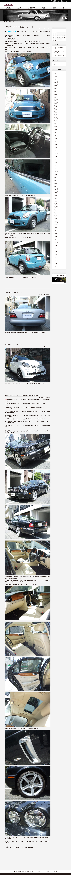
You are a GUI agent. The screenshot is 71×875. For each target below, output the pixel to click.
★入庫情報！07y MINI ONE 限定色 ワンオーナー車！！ (20, 27)
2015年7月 (55, 266)
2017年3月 (55, 236)
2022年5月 (55, 144)
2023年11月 (56, 117)
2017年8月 (55, 228)
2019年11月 (56, 189)
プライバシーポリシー (53, 871)
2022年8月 (55, 139)
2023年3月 (55, 129)
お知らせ (41, 28)
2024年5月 (55, 109)
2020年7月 (55, 177)
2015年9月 (55, 263)
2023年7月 (55, 123)
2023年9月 (55, 120)
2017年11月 (56, 224)
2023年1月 (55, 132)
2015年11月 (56, 260)
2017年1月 (55, 239)
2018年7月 (55, 212)
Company (44, 8)
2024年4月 (55, 111)
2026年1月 (55, 79)
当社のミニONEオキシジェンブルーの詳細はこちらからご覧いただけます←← (24, 277)
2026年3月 (55, 76)
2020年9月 (55, 174)
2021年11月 (56, 153)
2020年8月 (55, 176)
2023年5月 (55, 126)
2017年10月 (56, 225)
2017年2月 (55, 237)
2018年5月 (55, 215)
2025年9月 (55, 85)
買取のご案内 (24, 871)
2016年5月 (55, 251)
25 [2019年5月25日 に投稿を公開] (62, 37)
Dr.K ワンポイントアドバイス (31, 871)
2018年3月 (55, 218)
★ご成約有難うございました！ (13, 292)
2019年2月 (55, 203)
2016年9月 (55, 245)
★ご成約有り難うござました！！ (59, 55)
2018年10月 (56, 207)
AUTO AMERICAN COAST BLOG (60, 275)
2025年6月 (55, 90)
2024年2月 (55, 114)
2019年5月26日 (48, 28)
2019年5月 (55, 198)
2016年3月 (55, 254)
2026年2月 (55, 78)
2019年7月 (55, 195)
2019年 (10, 21)
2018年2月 (55, 219)
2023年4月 (55, 127)
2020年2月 (55, 185)
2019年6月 (55, 197)
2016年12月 (56, 240)
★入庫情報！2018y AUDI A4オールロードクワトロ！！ (59, 49)
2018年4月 (55, 216)
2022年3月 (55, 147)
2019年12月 (56, 188)
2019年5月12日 (48, 397)
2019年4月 (55, 200)
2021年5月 (55, 162)
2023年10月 (56, 118)
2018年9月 (55, 209)
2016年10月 (56, 243)
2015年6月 (55, 268)
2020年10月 (56, 173)
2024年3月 (55, 112)
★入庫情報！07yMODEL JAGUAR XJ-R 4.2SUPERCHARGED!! (22, 395)
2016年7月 (55, 248)
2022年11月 (56, 135)
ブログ (7, 21)
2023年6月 (55, 124)
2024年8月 (55, 105)
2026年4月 (55, 75)
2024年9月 (55, 103)
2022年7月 (55, 141)
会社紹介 (39, 871)
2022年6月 (55, 142)
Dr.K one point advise (31, 8)
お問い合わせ (47, 871)
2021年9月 (55, 156)
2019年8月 (55, 194)
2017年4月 (55, 234)
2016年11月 (56, 242)
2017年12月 (56, 222)
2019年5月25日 (48, 294)
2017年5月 (55, 233)
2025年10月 (56, 84)
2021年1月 (55, 168)
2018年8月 (55, 210)
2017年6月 (55, 231)
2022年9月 (55, 138)
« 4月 (53, 40)
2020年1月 (55, 186)
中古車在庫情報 (18, 871)
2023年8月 (55, 121)
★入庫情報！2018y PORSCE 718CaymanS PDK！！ (59, 52)
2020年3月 (55, 183)
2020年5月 (55, 180)
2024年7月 (55, 106)
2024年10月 (56, 102)
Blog (63, 8)
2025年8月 (55, 87)
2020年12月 (56, 170)
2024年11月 (56, 100)
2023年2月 (55, 130)
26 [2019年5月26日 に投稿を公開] (64, 37)
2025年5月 (55, 91)
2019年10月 (56, 191)
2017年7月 (55, 230)
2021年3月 (55, 165)
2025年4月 (55, 93)
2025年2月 (55, 96)
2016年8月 (55, 246)
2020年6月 (55, 179)
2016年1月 (55, 257)
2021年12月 (56, 151)
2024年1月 (55, 115)
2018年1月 (55, 221)
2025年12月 (56, 81)
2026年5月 (55, 73)
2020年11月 (56, 171)
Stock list (8, 8)
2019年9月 (55, 192)
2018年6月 (55, 213)
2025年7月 (55, 88)
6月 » (56, 40)
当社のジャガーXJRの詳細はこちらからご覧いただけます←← (20, 847)
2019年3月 (55, 201)
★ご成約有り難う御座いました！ (59, 47)
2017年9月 (55, 227)
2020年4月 (55, 182)
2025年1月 (55, 97)
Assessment (19, 8)
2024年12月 (56, 99)
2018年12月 (56, 204)
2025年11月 (56, 82)
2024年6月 (55, 108)
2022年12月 (56, 133)
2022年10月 (56, 136)
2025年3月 (55, 94)
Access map (54, 8)
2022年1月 (55, 150)
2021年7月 (55, 159)
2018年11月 (56, 206)
